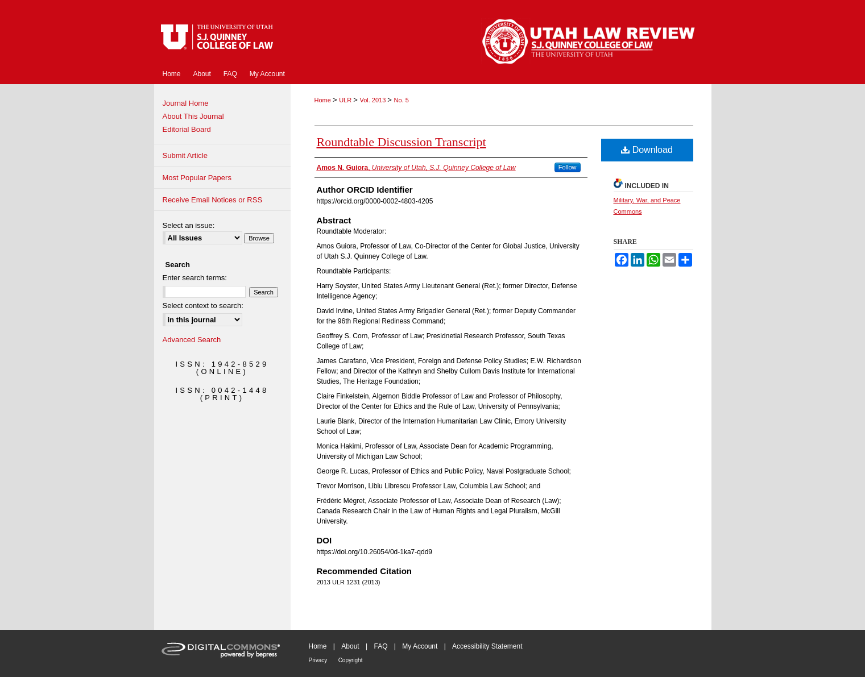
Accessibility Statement (487, 646)
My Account (419, 646)
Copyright (350, 660)
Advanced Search (192, 339)
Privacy (318, 660)
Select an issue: (189, 225)
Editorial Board (187, 129)
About (350, 646)
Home (323, 100)
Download (647, 150)
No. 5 (401, 100)
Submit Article (185, 155)
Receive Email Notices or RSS (213, 200)
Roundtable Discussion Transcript (401, 142)
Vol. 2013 (373, 100)
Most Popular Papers (197, 177)
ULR (346, 100)
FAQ (380, 646)
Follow (567, 167)
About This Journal (193, 116)
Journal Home (186, 103)
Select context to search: (203, 305)
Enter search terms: (195, 277)
